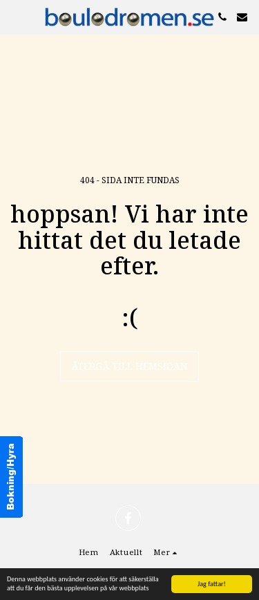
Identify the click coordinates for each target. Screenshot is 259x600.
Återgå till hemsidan (129, 366)
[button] (15, 16)
